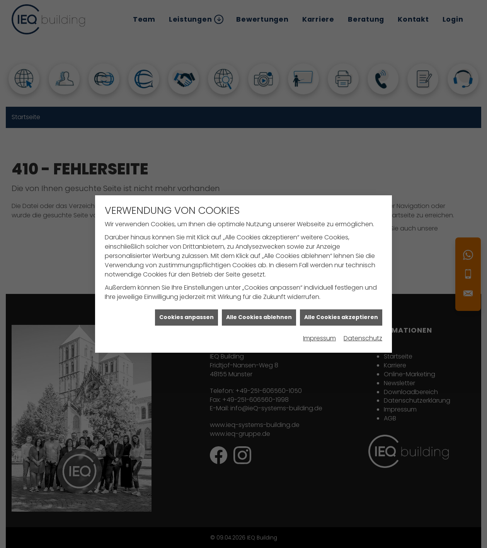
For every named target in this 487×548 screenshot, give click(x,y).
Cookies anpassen (186, 314)
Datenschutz (363, 334)
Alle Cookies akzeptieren (341, 314)
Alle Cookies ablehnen (259, 314)
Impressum (319, 334)
